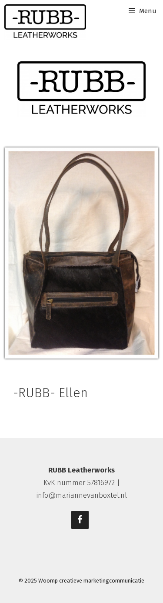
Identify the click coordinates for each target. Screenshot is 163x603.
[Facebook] (80, 520)
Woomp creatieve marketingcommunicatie (91, 580)
